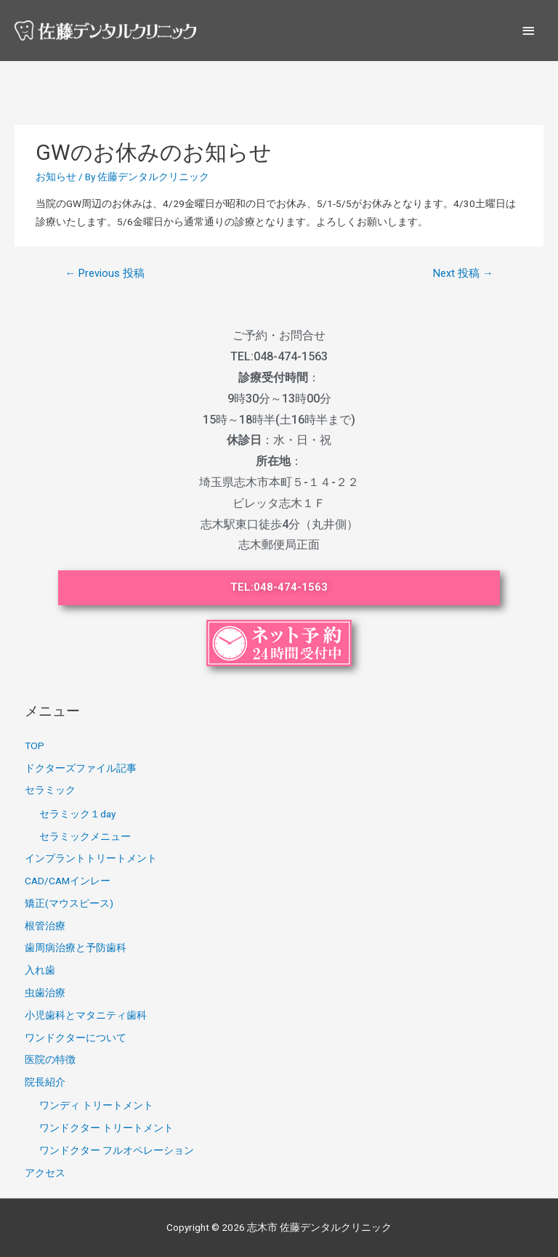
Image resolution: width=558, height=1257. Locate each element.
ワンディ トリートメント (96, 1105)
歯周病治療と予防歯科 (75, 947)
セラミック (50, 790)
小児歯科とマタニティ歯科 (86, 1015)
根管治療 (45, 925)
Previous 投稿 (105, 273)
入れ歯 (40, 970)
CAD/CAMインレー (67, 880)
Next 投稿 (463, 273)
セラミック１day (77, 814)
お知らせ (56, 176)
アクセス (45, 1173)
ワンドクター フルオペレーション (116, 1150)
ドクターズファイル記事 (81, 768)
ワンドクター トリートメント (106, 1127)
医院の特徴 (50, 1059)
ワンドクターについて (75, 1037)
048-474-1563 (291, 356)
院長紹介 (45, 1082)
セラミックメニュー (85, 836)
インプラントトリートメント (91, 858)
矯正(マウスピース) (69, 903)
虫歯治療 (45, 992)
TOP (34, 745)
